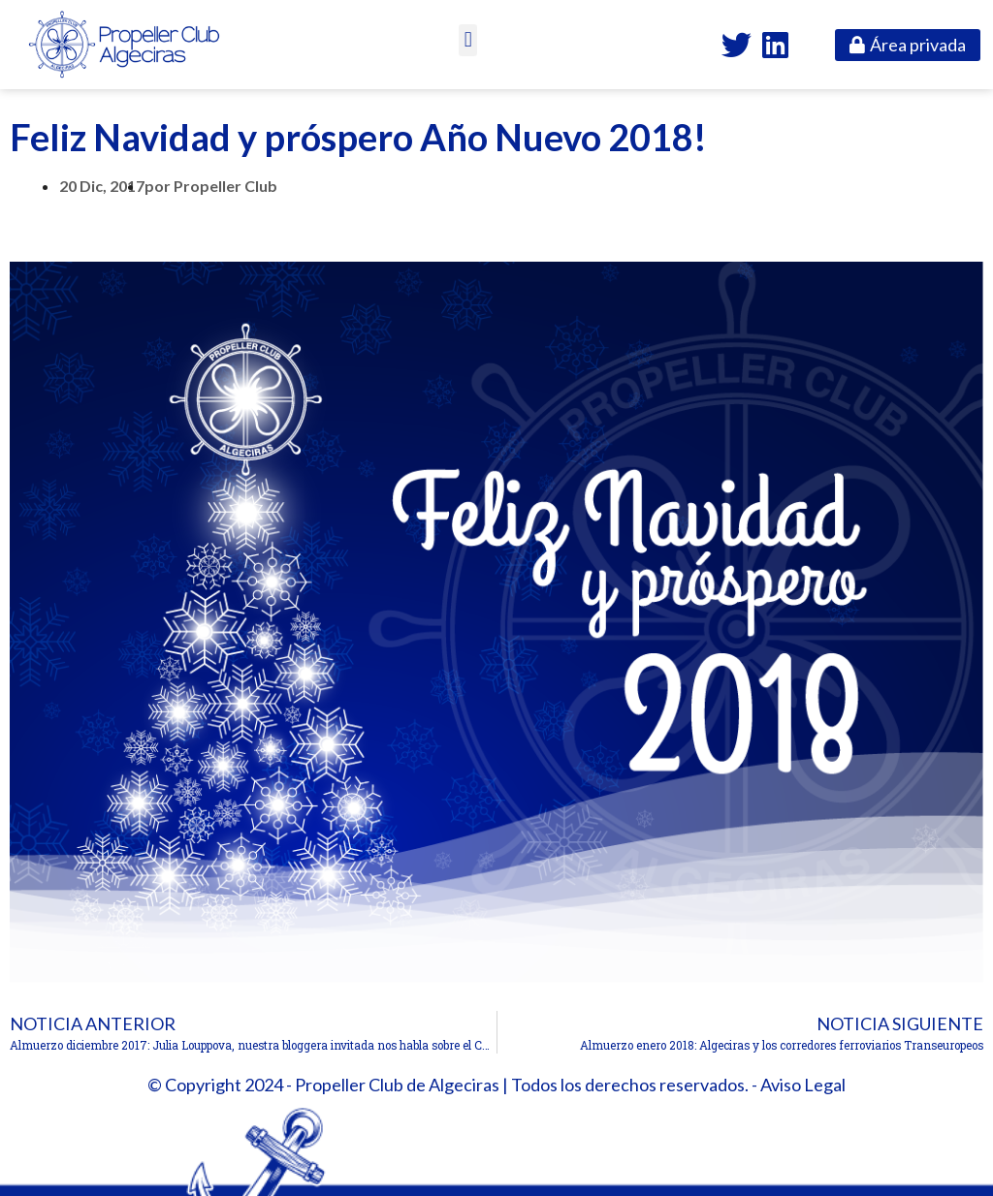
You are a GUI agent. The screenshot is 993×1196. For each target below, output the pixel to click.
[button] (468, 40)
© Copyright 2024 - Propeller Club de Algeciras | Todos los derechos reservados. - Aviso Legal (496, 1084)
